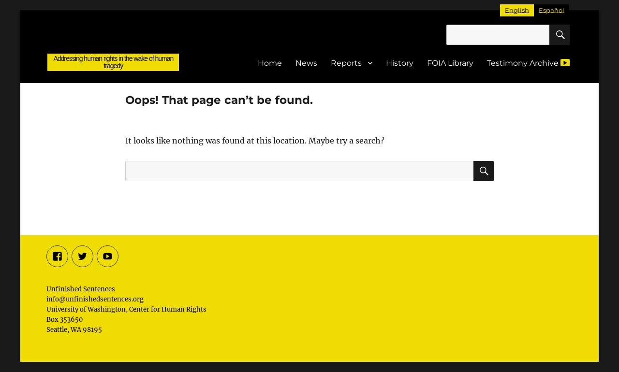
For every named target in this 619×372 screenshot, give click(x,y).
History (399, 63)
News (306, 63)
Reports (346, 63)
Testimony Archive (528, 63)
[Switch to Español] (551, 10)
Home (270, 63)
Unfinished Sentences (113, 39)
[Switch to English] (517, 10)
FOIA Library (450, 63)
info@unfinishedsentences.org (95, 299)
